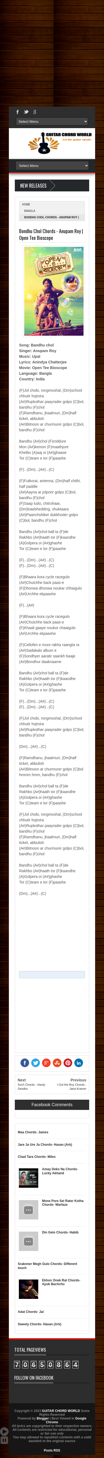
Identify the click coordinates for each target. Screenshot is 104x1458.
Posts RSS (52, 1450)
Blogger (43, 1418)
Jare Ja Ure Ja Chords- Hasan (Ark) (45, 1145)
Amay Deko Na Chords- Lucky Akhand (60, 1171)
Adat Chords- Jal (31, 1312)
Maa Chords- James (33, 1132)
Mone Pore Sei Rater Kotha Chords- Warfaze (63, 1203)
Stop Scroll (4, 1440)
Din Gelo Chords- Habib (60, 1232)
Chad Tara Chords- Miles (37, 1157)
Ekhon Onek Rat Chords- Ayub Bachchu (61, 1282)
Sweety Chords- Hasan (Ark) (39, 1324)
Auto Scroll (4, 1431)
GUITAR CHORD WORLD (42, 1390)
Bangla (29, 210)
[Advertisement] (52, 52)
